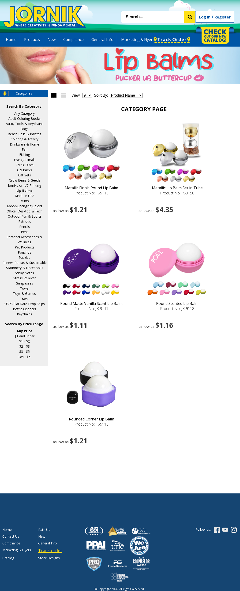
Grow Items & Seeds (24, 180)
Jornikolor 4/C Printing (24, 185)
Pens (24, 232)
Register (222, 17)
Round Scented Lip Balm (177, 303)
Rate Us (44, 529)
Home (11, 39)
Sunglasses (24, 283)
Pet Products (24, 247)
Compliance (73, 39)
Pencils (24, 226)
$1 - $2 (24, 341)
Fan (24, 149)
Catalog (8, 558)
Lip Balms (24, 190)
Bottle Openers (24, 309)
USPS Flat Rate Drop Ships (24, 304)
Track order (50, 550)
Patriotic (24, 221)
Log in (204, 17)
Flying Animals (24, 159)
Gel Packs (24, 170)
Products (32, 39)
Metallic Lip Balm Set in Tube (177, 187)
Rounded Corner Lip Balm (91, 419)
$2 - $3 (24, 346)
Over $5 (24, 356)
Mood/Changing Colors (24, 206)
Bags (24, 129)
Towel (24, 288)
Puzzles (24, 257)
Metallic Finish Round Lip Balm (91, 187)
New (52, 39)
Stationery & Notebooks (24, 268)
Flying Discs (25, 165)
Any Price (24, 331)
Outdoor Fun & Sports (24, 216)
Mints (24, 201)
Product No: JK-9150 (177, 193)
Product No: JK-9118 (177, 308)
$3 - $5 (24, 351)
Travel (24, 298)
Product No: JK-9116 (91, 424)
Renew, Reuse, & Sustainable (24, 262)
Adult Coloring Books (24, 118)
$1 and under (24, 336)
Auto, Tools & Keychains (24, 123)
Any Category (24, 113)
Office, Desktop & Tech (24, 211)
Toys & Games (24, 293)
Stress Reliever (24, 278)
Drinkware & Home (24, 144)
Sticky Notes (24, 273)
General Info (102, 39)
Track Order (172, 39)
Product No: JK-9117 (91, 308)
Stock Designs (49, 558)
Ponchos (24, 252)
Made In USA (24, 195)
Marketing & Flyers (137, 39)
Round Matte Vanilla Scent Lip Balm (91, 303)
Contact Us (10, 536)
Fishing (24, 154)
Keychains (24, 314)
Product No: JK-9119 (91, 193)
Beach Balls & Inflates (24, 134)
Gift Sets (24, 175)
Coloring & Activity (24, 139)
